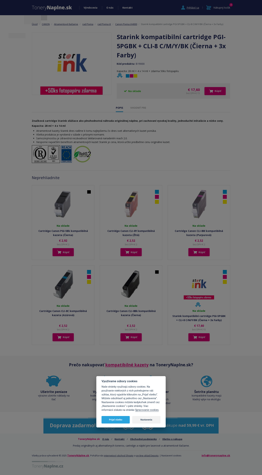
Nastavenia (146, 419)
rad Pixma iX (104, 24)
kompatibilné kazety (127, 365)
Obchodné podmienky (143, 439)
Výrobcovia (90, 7)
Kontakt (127, 7)
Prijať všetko (115, 419)
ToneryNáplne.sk (78, 455)
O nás (109, 7)
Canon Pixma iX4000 (126, 24)
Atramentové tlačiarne (66, 24)
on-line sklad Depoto (147, 455)
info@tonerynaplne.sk (216, 455)
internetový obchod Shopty (119, 455)
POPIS (119, 107)
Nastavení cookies (171, 455)
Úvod (35, 24)
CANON (46, 24)
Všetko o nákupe (172, 439)
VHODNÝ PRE (138, 107)
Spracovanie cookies (147, 410)
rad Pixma (87, 24)
